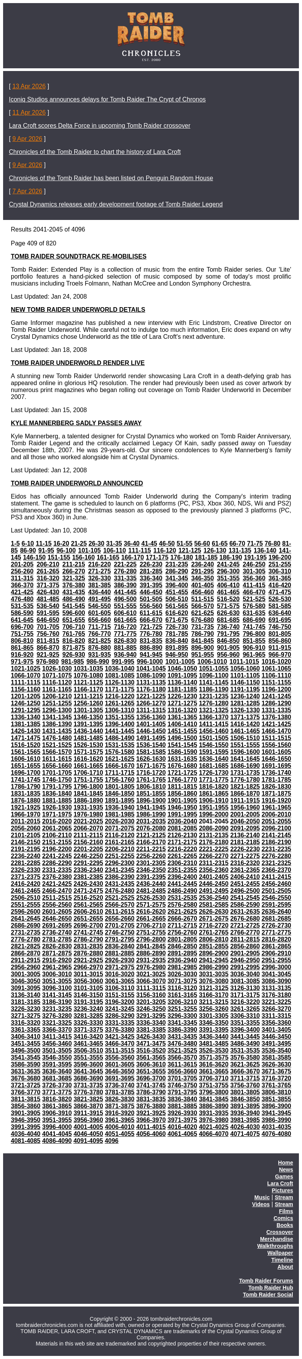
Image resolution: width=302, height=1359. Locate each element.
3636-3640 (57, 1071)
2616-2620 (151, 911)
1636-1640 (214, 759)
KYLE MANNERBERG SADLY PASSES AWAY (76, 423)
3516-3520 (151, 1050)
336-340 (151, 578)
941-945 (151, 654)
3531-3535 (245, 1050)
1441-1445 (120, 731)
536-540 (48, 606)
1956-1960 (245, 807)
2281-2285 (26, 863)
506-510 (177, 599)
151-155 (59, 557)
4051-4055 (120, 1134)
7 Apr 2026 (27, 191)
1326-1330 (245, 710)
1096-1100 (214, 675)
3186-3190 (57, 1002)
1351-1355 (120, 717)
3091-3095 (26, 988)
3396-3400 (245, 1029)
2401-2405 (214, 877)
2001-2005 (245, 814)
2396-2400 (182, 877)
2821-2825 (26, 946)
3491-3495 (277, 1043)
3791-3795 (182, 1092)
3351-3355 (245, 1022)
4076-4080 (277, 1134)
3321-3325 (57, 1022)
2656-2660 (120, 918)
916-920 (22, 654)
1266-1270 (151, 703)
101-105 (89, 550)
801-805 (279, 633)
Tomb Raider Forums (266, 1281)
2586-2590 (245, 904)
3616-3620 (214, 1064)
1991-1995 (182, 814)
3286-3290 (120, 1015)
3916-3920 (120, 1113)
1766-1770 (182, 779)
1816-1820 (214, 786)
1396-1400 (120, 724)
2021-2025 (88, 821)
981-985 (72, 661)
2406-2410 (245, 877)
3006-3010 (57, 974)
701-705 (48, 627)
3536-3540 (277, 1050)
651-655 (73, 620)
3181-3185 (26, 1002)
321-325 (73, 578)
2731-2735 (26, 932)
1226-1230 (182, 696)
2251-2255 (120, 856)
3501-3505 (57, 1050)
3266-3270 (277, 1009)
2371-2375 (26, 877)
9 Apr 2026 (27, 138)
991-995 (123, 661)
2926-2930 (120, 960)
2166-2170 (151, 842)
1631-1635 (182, 759)
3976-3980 (214, 1120)
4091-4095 (88, 1141)
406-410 (228, 585)
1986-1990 (151, 814)
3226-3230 (26, 1009)
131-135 (240, 550)
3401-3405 (277, 1029)
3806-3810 (277, 1092)
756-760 (48, 633)
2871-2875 (57, 953)
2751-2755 (151, 932)
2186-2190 (277, 842)
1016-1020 (276, 661)
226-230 (151, 564)
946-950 (177, 654)
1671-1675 (151, 765)
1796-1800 (88, 786)
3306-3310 (245, 1015)
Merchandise (276, 1239)
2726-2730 (277, 925)
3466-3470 (120, 1043)
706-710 (73, 627)
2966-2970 (88, 967)
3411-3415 (57, 1036)
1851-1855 (151, 793)
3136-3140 (26, 995)
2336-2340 (88, 870)
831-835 (151, 640)
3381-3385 (151, 1029)
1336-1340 (26, 717)
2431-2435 (120, 884)
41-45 (149, 543)
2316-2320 (245, 863)
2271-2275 (245, 856)
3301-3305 (214, 1015)
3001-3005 (26, 974)
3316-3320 (26, 1022)
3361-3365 (26, 1029)
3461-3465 (88, 1043)
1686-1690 (245, 765)
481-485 (48, 599)
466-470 (254, 592)
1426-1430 (26, 731)
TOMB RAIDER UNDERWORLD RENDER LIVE (78, 363)
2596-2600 (26, 911)
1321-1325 (214, 710)
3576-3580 (245, 1057)
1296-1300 (57, 710)
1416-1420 (245, 724)
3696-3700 (151, 1078)
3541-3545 (26, 1057)
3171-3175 (245, 995)
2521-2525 (120, 897)
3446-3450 (277, 1036)
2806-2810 (214, 939)
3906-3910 (57, 1113)
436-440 (99, 592)
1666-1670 (120, 765)
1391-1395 (88, 724)
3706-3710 (214, 1078)
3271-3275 (26, 1015)
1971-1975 (57, 814)
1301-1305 (88, 710)
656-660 (99, 620)
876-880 (99, 647)
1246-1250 (26, 703)
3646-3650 (120, 1071)
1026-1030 (57, 668)
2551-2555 (26, 904)
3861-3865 (57, 1106)
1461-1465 (245, 731)
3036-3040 (245, 974)
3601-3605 (120, 1064)
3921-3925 (151, 1113)
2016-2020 (57, 821)
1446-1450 (151, 731)
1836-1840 (57, 793)
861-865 (22, 647)
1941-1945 (151, 807)
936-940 (125, 654)
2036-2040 (182, 821)
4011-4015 (151, 1127)
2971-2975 (120, 967)
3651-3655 (151, 1071)
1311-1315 (151, 710)
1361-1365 (182, 717)
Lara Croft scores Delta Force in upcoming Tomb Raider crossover (99, 125)
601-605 (99, 613)
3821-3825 (88, 1099)
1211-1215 (88, 696)
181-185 (206, 557)
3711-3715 (245, 1078)
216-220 (99, 564)
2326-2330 (26, 870)
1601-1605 (277, 752)
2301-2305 (151, 863)
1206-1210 (57, 696)
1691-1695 (277, 765)
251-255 (279, 564)
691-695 (279, 620)
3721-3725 (26, 1085)
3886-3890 (214, 1106)
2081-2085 (182, 828)
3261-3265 (245, 1009)
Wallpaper (280, 1253)
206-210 (48, 564)
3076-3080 (214, 981)
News (286, 1169)
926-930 (73, 654)
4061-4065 (182, 1134)
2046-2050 (245, 821)
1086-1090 (151, 675)
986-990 (97, 661)
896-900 (202, 647)
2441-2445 (182, 884)
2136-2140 (245, 835)
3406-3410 (26, 1036)
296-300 (228, 571)
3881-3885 (182, 1106)
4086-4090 (57, 1141)
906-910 (254, 647)
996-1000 (150, 661)
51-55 (185, 543)
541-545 (73, 606)
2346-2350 (151, 870)
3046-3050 (26, 981)
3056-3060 (88, 981)
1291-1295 (26, 710)
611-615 (151, 613)
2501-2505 (277, 890)
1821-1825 (245, 786)
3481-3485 (214, 1043)
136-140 (265, 550)
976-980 (47, 661)
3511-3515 (120, 1050)
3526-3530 (214, 1050)
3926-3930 (182, 1113)
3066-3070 (151, 981)
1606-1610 (26, 759)
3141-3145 (57, 995)
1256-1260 (88, 703)
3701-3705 (182, 1078)
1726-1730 (214, 772)
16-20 (61, 543)
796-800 (254, 633)
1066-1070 (26, 675)
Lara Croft (280, 1183)
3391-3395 (214, 1029)
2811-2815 (245, 939)
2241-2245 (57, 856)
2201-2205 (88, 849)
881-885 (125, 647)
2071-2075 (120, 828)
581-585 (279, 606)
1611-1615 (57, 759)
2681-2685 (277, 918)
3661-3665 (214, 1071)
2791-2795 (120, 939)
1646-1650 (277, 759)
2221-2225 (214, 849)
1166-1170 (88, 689)
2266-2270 (214, 856)
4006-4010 (120, 1127)
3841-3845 (214, 1099)
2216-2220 (182, 849)
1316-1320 (182, 710)
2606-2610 (88, 911)
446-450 (151, 592)
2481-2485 (151, 890)
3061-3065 (120, 981)
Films (286, 1211)
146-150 (34, 557)
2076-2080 (151, 828)
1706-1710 (88, 772)
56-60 (202, 543)
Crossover (279, 1232)
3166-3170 (214, 995)
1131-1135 (151, 682)
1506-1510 (245, 738)
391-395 (151, 585)
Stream (284, 1197)
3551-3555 (88, 1057)
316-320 (48, 578)
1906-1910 (214, 800)
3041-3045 (277, 974)
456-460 (202, 592)
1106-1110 (277, 675)
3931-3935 (214, 1113)
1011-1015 (244, 661)
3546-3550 (57, 1057)
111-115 (139, 550)
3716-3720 (277, 1078)
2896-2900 (214, 953)
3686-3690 (88, 1078)
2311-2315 (214, 863)
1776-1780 (245, 779)
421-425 (22, 592)
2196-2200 (57, 849)
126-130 (214, 550)
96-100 (66, 550)
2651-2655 (88, 918)
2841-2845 (151, 946)
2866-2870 (26, 953)
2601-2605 (57, 911)
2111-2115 (88, 835)
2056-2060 (26, 828)
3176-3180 (277, 995)
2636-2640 (277, 911)
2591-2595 (277, 904)
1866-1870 (245, 793)
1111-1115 (26, 682)
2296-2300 (120, 863)
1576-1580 (120, 752)
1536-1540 (151, 745)
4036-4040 (26, 1134)
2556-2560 (57, 904)
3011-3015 (88, 974)
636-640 (279, 613)
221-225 (125, 564)
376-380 (73, 585)
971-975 (22, 661)
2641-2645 (26, 918)
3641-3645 (88, 1071)
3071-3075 (182, 981)
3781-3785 (120, 1092)
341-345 (177, 578)
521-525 (254, 599)
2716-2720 (214, 925)
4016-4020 (182, 1127)
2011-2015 (26, 821)
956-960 (228, 654)
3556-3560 (120, 1057)
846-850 (228, 640)
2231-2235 (277, 849)
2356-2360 (214, 870)
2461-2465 (26, 890)
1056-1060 (245, 668)
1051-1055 (214, 668)
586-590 (22, 613)
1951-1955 (214, 807)
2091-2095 (245, 828)
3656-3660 (182, 1071)
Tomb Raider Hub (270, 1288)
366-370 (22, 585)
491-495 (99, 599)
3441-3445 (245, 1036)
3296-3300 (182, 1015)
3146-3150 (88, 995)
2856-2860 (245, 946)
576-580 (254, 606)
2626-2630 (214, 911)
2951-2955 (277, 960)
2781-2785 (57, 939)
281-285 (151, 571)
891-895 (177, 647)
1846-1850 (120, 793)
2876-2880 (88, 953)
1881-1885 (57, 800)
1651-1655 (26, 765)
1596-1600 (245, 752)
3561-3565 (151, 1057)
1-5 (15, 543)
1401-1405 (151, 724)
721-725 (151, 627)
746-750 (279, 627)
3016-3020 (120, 974)
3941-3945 (277, 1113)
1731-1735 (245, 772)
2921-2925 (88, 960)
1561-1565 (26, 752)
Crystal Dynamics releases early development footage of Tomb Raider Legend (116, 204)
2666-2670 (182, 918)
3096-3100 (57, 988)
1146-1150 (245, 682)
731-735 (202, 627)
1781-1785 (277, 779)
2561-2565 (88, 904)
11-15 (43, 543)
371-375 (48, 585)
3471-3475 (151, 1043)
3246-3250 (151, 1009)
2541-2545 (245, 897)
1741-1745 (26, 779)
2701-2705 (120, 925)
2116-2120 (120, 835)
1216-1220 (120, 696)
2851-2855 (214, 946)
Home (285, 1163)
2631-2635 (245, 911)
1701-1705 (57, 772)
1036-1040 (120, 668)
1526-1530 (88, 745)
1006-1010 (212, 661)
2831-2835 (88, 946)
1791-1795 (57, 786)
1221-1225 (151, 696)
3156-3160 (151, 995)
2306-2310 (182, 863)
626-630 (228, 613)
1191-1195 (245, 689)
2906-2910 (277, 953)
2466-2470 (57, 890)
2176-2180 (214, 842)
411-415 (254, 585)
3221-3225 (277, 1002)
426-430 (48, 592)
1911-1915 (245, 800)
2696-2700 (88, 925)
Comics (283, 1218)
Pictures (282, 1190)
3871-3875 (120, 1106)
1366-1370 (214, 717)
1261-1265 (120, 703)
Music (262, 1197)
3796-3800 (214, 1092)
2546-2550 (277, 897)
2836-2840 (120, 946)
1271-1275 (182, 703)
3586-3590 (26, 1064)
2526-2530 (151, 897)
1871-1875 (277, 793)
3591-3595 (57, 1064)
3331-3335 (120, 1022)
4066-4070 (214, 1134)
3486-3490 (245, 1043)
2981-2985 (182, 967)
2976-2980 (151, 967)
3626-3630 (277, 1064)
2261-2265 (182, 856)
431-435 (73, 592)
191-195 (255, 557)
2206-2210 (120, 849)
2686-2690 (26, 925)
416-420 (279, 585)
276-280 (125, 571)
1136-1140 (182, 682)
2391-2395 (151, 877)
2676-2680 (245, 918)
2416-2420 (26, 884)
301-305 (254, 571)
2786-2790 (88, 939)
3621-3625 (245, 1064)
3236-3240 (88, 1009)
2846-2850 (182, 946)
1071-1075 (57, 675)
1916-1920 (277, 800)
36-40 (132, 543)
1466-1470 (277, 731)
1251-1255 (57, 703)
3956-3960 (88, 1120)
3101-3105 (88, 988)
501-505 (151, 599)
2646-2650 (57, 918)
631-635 (254, 613)
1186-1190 (214, 689)
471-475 (279, 592)
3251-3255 (182, 1009)
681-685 (228, 620)
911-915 (279, 647)
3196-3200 (120, 1002)
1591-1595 (214, 752)
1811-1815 (182, 786)
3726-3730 (57, 1085)
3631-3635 (26, 1071)
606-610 (125, 613)
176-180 (181, 557)
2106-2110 (57, 835)
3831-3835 (151, 1099)
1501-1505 (214, 738)
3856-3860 (26, 1106)
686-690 (254, 620)
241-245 (228, 564)
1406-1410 (182, 724)
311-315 (22, 578)
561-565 (177, 606)
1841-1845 (88, 793)
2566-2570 (120, 904)
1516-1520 (26, 745)
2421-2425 (57, 884)
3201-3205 (151, 1002)
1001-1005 (180, 661)
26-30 (96, 543)
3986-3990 (277, 1120)
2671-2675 (214, 918)
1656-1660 (57, 765)
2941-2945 (214, 960)
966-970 (279, 654)
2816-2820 (277, 939)
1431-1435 (57, 731)
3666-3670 (245, 1071)
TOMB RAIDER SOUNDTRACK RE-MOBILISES (79, 256)
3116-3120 (182, 988)
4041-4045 (57, 1134)
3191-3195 (88, 1002)
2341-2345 (120, 870)
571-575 (228, 606)
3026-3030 (182, 974)
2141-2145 (277, 835)
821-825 (99, 640)
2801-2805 (182, 939)
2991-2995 (245, 967)
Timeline (282, 1260)
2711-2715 (182, 925)
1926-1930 (57, 807)
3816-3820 (57, 1099)
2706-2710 (151, 925)
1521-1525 (57, 745)
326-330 (99, 578)
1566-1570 (57, 752)
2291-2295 (88, 863)
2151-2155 (57, 842)
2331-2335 (57, 870)
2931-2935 (151, 960)
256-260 (22, 571)
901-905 (228, 647)
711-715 (99, 627)
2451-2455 (245, 884)
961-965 (254, 654)
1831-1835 (26, 793)
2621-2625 (182, 911)
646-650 (48, 620)
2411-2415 (277, 877)
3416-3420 (88, 1036)
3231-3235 (57, 1009)
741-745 (254, 627)
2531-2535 (182, 897)
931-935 (99, 654)
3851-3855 (277, 1099)
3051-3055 (57, 981)
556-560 (151, 606)
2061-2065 (57, 828)
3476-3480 (182, 1043)
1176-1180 (151, 689)
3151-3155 (120, 995)
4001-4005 (88, 1127)
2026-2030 (120, 821)
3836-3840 (182, 1099)
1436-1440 (88, 731)
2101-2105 (26, 835)
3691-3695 (120, 1078)
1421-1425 (277, 724)
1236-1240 (245, 696)
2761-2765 (214, 932)
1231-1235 (214, 696)
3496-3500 (26, 1050)
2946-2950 (245, 960)
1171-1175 (120, 689)
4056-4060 (151, 1134)
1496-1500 (182, 738)
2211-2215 (151, 849)
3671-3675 (277, 1071)
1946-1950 (182, 807)
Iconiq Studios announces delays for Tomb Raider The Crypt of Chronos (107, 99)
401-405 (202, 585)
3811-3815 (26, 1099)
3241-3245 (120, 1009)
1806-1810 (151, 786)
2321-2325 (277, 863)
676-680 (202, 620)
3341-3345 (182, 1022)
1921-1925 (26, 807)
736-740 (228, 627)
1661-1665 (88, 765)
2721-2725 (245, 925)
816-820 (73, 640)
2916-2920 (57, 960)
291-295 (202, 571)
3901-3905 (26, 1113)
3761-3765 (277, 1085)
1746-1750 (57, 779)
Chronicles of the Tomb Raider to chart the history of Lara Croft (95, 152)
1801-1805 (120, 786)
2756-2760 (182, 932)
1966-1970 (26, 814)
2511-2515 (57, 897)
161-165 (108, 557)
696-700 (22, 627)
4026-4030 (245, 1127)
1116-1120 (57, 682)
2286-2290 (57, 863)
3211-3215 (214, 1002)
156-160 (83, 557)
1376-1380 (277, 717)
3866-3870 (88, 1106)
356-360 (254, 578)
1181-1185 (182, 689)
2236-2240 (26, 856)
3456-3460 (57, 1043)
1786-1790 (26, 786)
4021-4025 (214, 1127)
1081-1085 (120, 675)
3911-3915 (88, 1113)
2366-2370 (277, 870)
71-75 (255, 543)
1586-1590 (182, 752)
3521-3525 (182, 1050)
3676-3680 (26, 1078)
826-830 (125, 640)
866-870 (48, 647)
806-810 (22, 640)
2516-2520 (88, 897)
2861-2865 (277, 946)
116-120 (165, 550)
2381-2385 (88, 877)
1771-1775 (214, 779)
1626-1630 (151, 759)
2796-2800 (151, 939)
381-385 (99, 585)
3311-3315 (277, 1015)
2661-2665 (151, 918)
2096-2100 (277, 828)
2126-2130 (182, 835)
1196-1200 (277, 689)
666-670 (151, 620)
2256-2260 (151, 856)
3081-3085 (245, 981)
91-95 (46, 550)
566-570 (202, 606)
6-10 (28, 543)
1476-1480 (57, 738)
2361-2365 (245, 870)
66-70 (237, 543)
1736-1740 (277, 772)
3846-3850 (245, 1099)
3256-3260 (214, 1009)
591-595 (48, 613)
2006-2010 (277, 814)
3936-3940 (245, 1113)
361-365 (279, 578)
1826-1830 (277, 786)
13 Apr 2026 (29, 86)
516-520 (228, 599)
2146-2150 (26, 842)
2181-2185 (245, 842)
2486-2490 (182, 890)
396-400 (177, 585)
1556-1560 (277, 745)
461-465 (228, 592)
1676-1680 (182, 765)
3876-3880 (151, 1106)
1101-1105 (245, 675)
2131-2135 (214, 835)
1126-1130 (120, 682)
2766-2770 (245, 932)
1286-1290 (277, 703)
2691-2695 (57, 925)
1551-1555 (245, 745)
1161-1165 (57, 689)
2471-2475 (88, 890)
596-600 (73, 613)
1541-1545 (182, 745)
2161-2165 (120, 842)
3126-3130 (245, 988)
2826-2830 (57, 946)
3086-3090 (277, 981)
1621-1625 (120, 759)
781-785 (177, 633)
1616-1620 (88, 759)
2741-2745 (88, 932)
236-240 (202, 564)
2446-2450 (214, 884)
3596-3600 (88, 1064)
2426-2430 (88, 884)
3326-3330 (88, 1022)
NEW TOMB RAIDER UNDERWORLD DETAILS (78, 309)
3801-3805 (245, 1092)
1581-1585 (151, 752)
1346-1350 (88, 717)
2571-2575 (151, 904)
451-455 (177, 592)
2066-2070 (88, 828)
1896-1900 (151, 800)
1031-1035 (88, 668)
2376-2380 (57, 877)
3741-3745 (151, 1085)
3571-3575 (214, 1057)
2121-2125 (151, 835)
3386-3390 (182, 1029)
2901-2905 (245, 953)
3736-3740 (120, 1085)
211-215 (73, 564)
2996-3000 (277, 967)
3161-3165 (182, 995)
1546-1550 (214, 745)
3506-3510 (88, 1050)
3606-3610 (151, 1064)
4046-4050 (88, 1134)
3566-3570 (182, 1057)
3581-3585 (277, 1057)
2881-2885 (120, 953)
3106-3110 (120, 988)
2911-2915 (26, 960)
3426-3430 (151, 1036)
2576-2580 (182, 904)
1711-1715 (120, 772)
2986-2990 (214, 967)
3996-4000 (57, 1127)
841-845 (202, 640)
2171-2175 (182, 842)
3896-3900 (277, 1106)
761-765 (73, 633)
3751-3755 (214, 1085)
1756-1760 (120, 779)
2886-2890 (151, 953)
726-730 (177, 627)
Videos (261, 1204)
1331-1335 (277, 710)
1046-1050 (182, 668)
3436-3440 (214, 1036)
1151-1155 (277, 682)
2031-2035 (151, 821)
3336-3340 (151, 1022)
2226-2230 (245, 849)
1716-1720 (151, 772)
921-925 (48, 654)
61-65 (220, 543)
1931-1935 (88, 807)
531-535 (22, 606)
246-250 (254, 564)
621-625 (202, 613)
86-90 (28, 550)
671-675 (177, 620)
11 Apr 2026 (29, 112)
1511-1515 (277, 738)
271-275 (99, 571)
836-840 (177, 640)
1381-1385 (26, 724)
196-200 (279, 557)
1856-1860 (182, 793)
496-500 (125, 599)
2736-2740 (57, 932)
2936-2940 (182, 960)
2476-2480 (120, 890)
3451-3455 (26, 1043)
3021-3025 (151, 974)
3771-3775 (57, 1092)
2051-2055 (277, 821)
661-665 (125, 620)
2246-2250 (88, 856)
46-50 (167, 543)
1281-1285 (245, 703)
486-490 (73, 599)
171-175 (157, 557)
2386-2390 (120, 877)
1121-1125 (88, 682)
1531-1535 (120, 745)
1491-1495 (151, 738)
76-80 (272, 543)
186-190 (230, 557)
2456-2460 (277, 884)
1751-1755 (88, 779)
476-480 (22, 599)
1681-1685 (214, 765)
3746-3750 (182, 1085)
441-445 (125, 592)
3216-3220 (245, 1002)
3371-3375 (88, 1029)
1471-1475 (26, 738)
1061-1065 (277, 668)
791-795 (228, 633)
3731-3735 (88, 1085)
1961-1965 (277, 807)
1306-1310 (120, 710)
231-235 (177, 564)
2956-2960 (26, 967)
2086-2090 (214, 828)
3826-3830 (120, 1099)
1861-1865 (214, 793)
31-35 (114, 543)
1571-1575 (88, 752)
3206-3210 (182, 1002)
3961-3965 (120, 1120)
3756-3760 (245, 1085)
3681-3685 (57, 1078)
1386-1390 (57, 724)
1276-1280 (214, 703)
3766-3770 (26, 1092)
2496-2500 (245, 890)
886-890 (151, 647)
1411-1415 (214, 724)
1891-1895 (120, 800)
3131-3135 (277, 988)
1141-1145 (214, 682)
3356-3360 (277, 1022)
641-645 (22, 620)
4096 (112, 1141)
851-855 (254, 640)
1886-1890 (88, 800)
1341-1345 (57, 717)
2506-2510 (26, 897)
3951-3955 (57, 1120)
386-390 (125, 585)
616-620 (177, 613)
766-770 (99, 633)
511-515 (202, 599)
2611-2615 (120, 911)
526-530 (279, 599)
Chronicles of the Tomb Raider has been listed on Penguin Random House (111, 178)
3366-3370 (57, 1029)
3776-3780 (88, 1092)
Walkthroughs (275, 1246)
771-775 (125, 633)
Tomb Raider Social (268, 1294)
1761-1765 (151, 779)
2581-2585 (214, 904)
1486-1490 (120, 738)
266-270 (73, 571)
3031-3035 (214, 974)
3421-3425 (120, 1036)
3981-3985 (245, 1120)
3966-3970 (151, 1120)
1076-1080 (88, 675)
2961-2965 (57, 967)
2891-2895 (182, 953)
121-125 (189, 550)
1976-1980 (88, 814)
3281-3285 (88, 1015)
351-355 (228, 578)
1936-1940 (120, 807)
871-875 (73, 647)
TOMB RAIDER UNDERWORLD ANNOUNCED (77, 483)
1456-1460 (214, 731)
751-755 (22, 633)
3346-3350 (214, 1022)
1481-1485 (88, 738)
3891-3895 (245, 1106)
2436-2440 (151, 884)
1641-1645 (245, 759)
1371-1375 (245, 717)
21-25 (79, 543)
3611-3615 (182, 1064)
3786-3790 (151, 1092)
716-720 (125, 627)
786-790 (202, 633)
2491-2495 (214, 890)
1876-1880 (26, 800)
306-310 (279, 571)
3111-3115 (151, 988)
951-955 (202, 654)
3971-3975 (182, 1120)
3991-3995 (26, 1127)
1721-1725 (182, 772)
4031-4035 (277, 1127)
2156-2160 (88, 842)
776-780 (151, 633)
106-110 (114, 550)
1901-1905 (182, 800)
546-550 (99, 606)
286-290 (177, 571)
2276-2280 (277, 856)
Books (284, 1225)
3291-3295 (151, 1015)
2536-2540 (214, 897)
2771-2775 (277, 932)
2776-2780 (26, 939)
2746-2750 (120, 932)
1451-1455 (182, 731)
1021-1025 (26, 668)
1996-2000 (214, 814)
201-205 (22, 564)
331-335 (125, 578)
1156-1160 (26, 689)
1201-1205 (26, 696)
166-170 (132, 557)
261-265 (48, 571)
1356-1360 (151, 717)
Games (284, 1176)
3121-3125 (214, 988)
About (285, 1267)
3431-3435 (182, 1036)
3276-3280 (57, 1015)
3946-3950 (26, 1120)
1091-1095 (182, 675)
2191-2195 (26, 849)
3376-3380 (120, 1029)
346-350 (202, 578)
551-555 (125, 606)
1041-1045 (151, 668)
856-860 (279, 640)
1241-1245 (277, 696)
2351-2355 (182, 870)
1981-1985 (120, 814)
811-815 (48, 640)
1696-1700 (26, 772)
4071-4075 (245, 1134)
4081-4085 (26, 1141)
